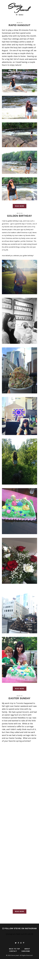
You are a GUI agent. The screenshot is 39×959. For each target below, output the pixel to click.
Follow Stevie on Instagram (19, 929)
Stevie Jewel (19, 8)
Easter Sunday (19, 698)
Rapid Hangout (19, 25)
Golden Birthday (19, 215)
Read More (19, 206)
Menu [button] (21, 15)
